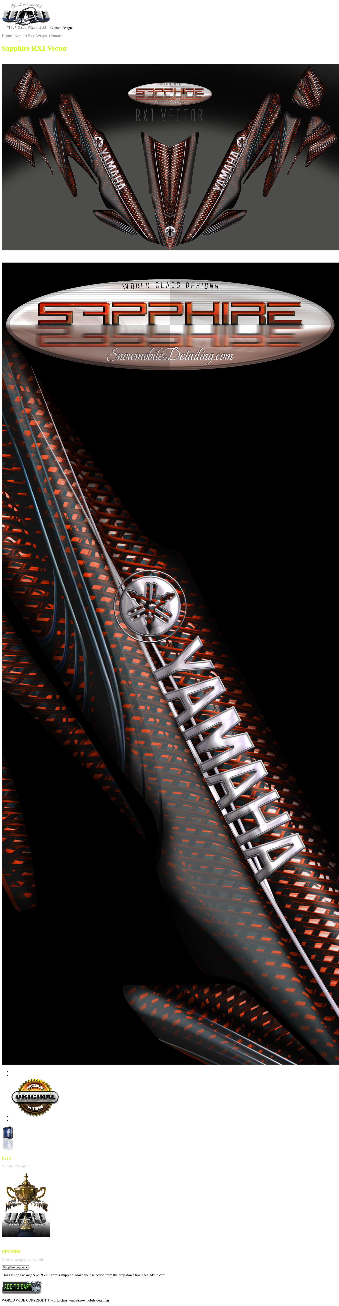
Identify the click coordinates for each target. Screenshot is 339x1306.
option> (15, 1267)
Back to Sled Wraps (30, 36)
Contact (55, 36)
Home (7, 36)
